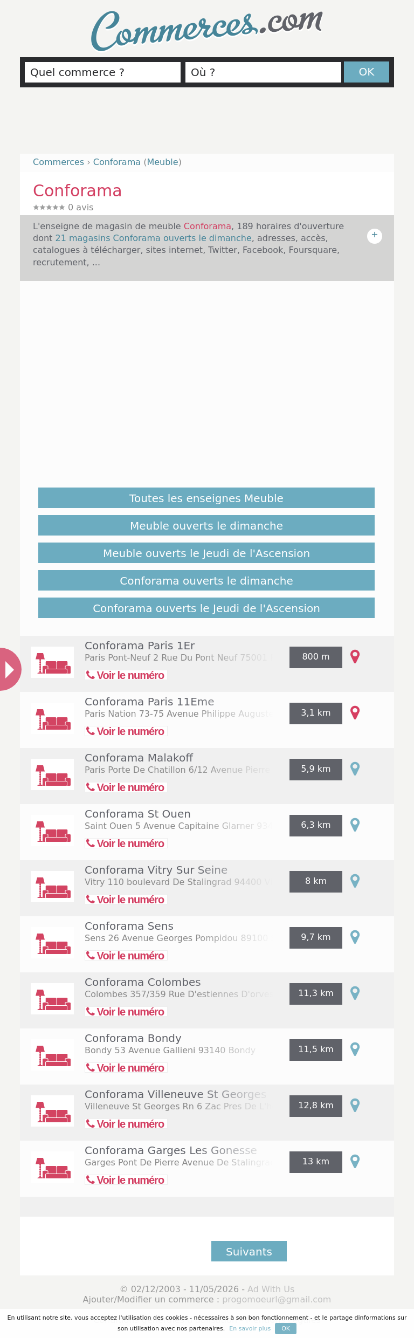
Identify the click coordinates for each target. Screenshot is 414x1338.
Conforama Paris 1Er (140, 645)
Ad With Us (270, 1289)
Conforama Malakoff (139, 757)
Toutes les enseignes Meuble (206, 498)
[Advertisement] (207, 125)
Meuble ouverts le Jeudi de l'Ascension (206, 553)
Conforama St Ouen (138, 813)
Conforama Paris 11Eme (150, 701)
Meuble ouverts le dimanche (206, 525)
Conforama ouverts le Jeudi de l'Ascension (206, 608)
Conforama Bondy (133, 1038)
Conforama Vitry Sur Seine (156, 869)
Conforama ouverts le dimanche (206, 580)
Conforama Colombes (143, 982)
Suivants (249, 1251)
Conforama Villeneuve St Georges (175, 1094)
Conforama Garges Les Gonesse (171, 1150)
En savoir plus (250, 1328)
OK (367, 71)
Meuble (162, 162)
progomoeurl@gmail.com (276, 1299)
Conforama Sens (129, 926)
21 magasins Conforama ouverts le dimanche (153, 238)
